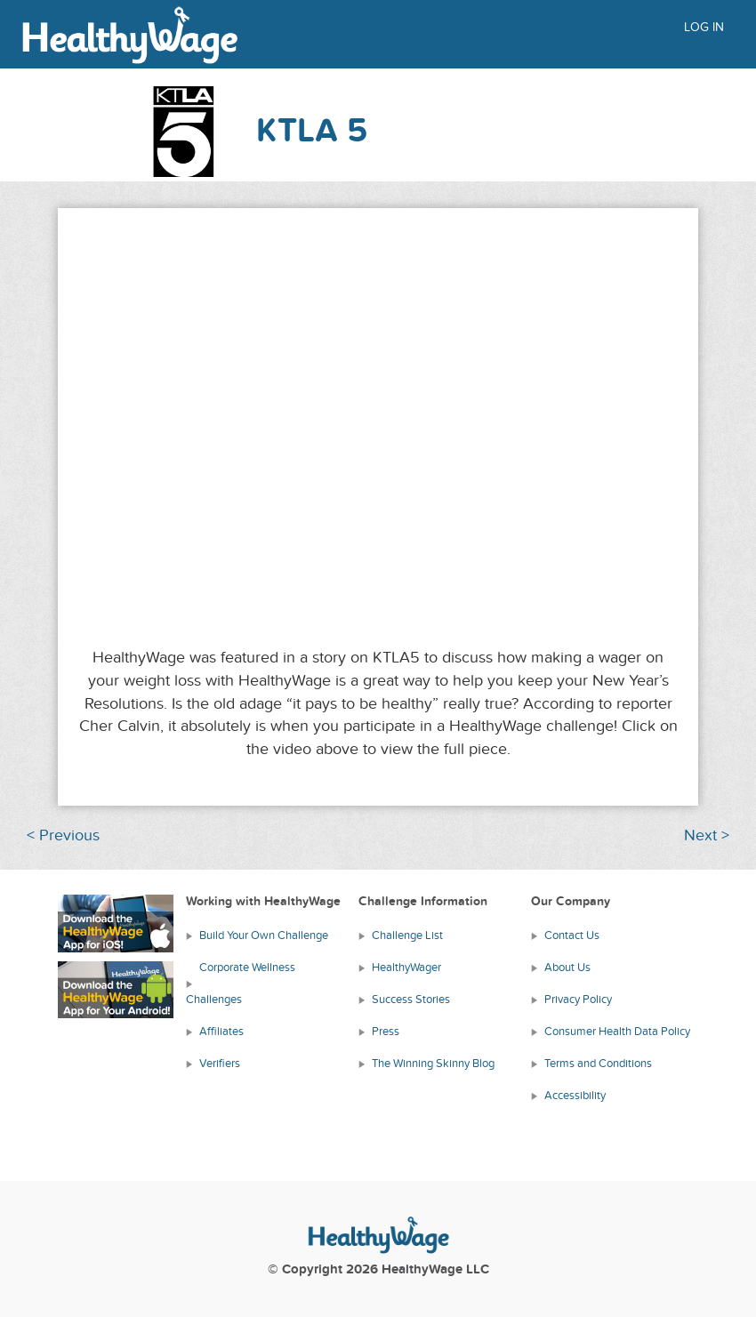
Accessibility (575, 1095)
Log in (704, 27)
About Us (567, 967)
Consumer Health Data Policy (617, 1031)
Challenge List (407, 935)
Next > (706, 835)
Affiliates (221, 1031)
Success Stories (411, 999)
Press (385, 1031)
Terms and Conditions (598, 1063)
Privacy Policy (578, 999)
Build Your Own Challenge (263, 935)
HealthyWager (406, 967)
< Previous (63, 835)
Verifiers (219, 1063)
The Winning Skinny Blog (433, 1063)
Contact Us (571, 935)
